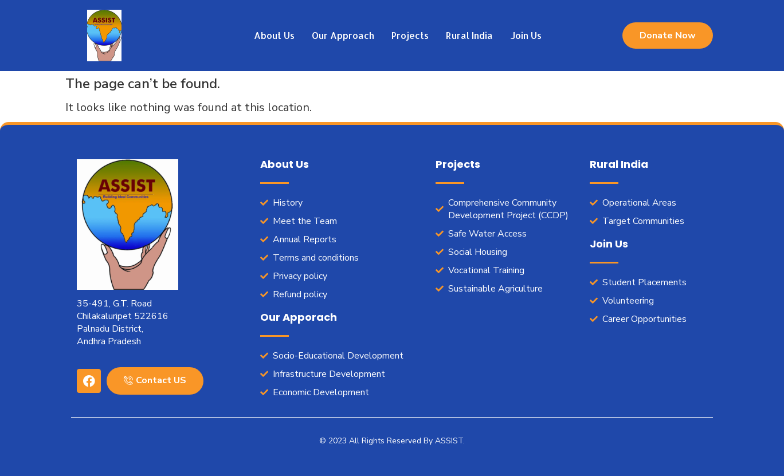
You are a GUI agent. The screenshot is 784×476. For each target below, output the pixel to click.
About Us (274, 35)
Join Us (526, 35)
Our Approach (343, 35)
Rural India (469, 35)
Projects (410, 35)
